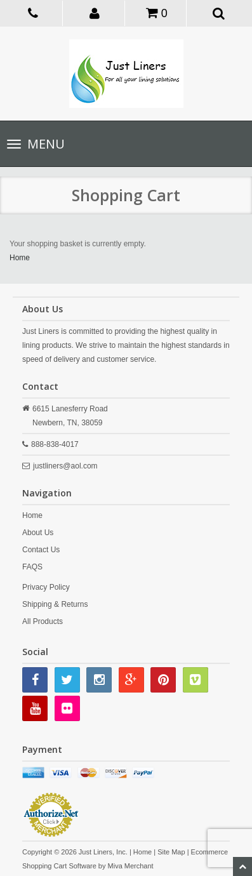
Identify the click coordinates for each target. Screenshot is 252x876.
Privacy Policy (46, 587)
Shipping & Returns (55, 604)
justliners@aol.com (65, 465)
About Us (37, 532)
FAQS (32, 566)
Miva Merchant (131, 866)
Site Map (171, 852)
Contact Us (41, 549)
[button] (95, 12)
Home (20, 257)
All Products (42, 621)
